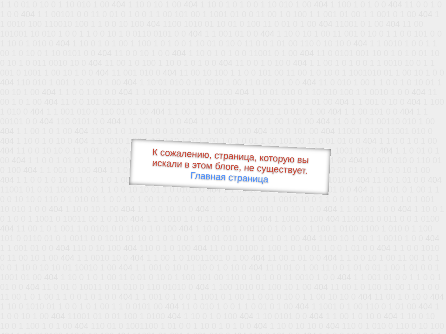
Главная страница (229, 177)
